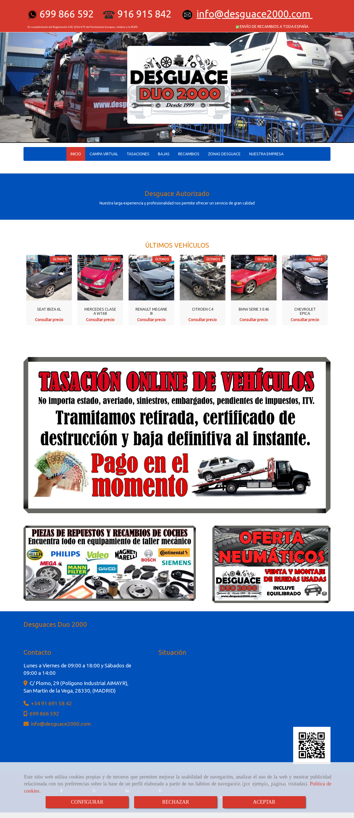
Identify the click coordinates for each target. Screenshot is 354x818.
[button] (26, 87)
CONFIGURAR (87, 802)
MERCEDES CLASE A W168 (100, 311)
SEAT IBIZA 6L (49, 309)
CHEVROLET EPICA (305, 311)
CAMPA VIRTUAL (104, 154)
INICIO (76, 154)
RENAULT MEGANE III (151, 311)
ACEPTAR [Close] (264, 802)
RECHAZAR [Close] (175, 802)
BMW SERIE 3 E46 (254, 309)
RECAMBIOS (188, 154)
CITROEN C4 (202, 309)
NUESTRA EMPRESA (266, 154)
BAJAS (164, 154)
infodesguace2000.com (253, 13)
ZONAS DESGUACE (224, 154)
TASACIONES (138, 154)
